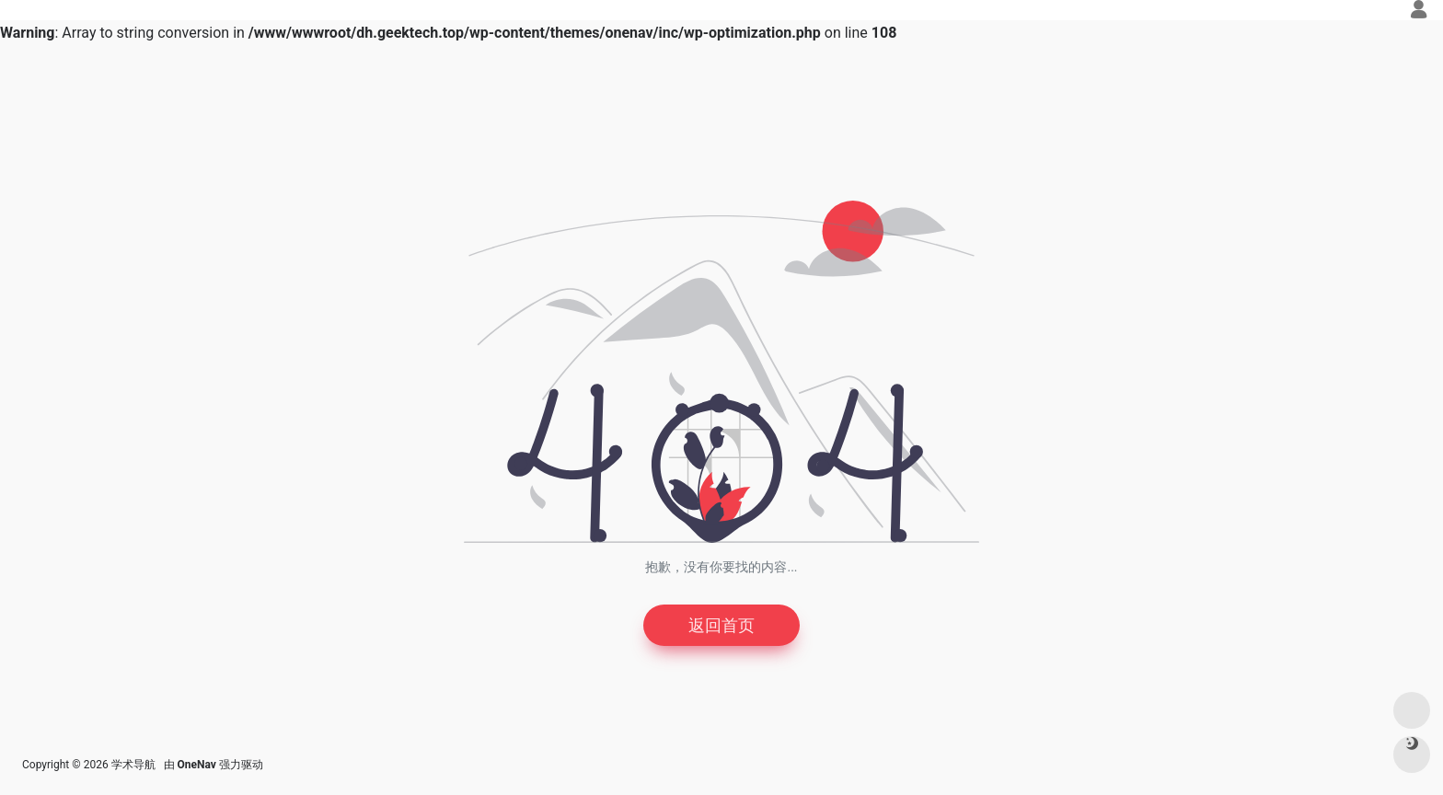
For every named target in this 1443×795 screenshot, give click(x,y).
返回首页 (721, 625)
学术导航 (133, 764)
